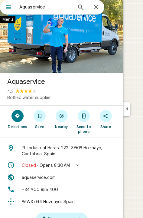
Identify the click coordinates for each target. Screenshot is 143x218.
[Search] (80, 8)
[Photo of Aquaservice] (61, 36)
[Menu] (8, 8)
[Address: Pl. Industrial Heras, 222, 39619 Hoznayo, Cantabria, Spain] (61, 150)
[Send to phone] (84, 121)
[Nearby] (62, 119)
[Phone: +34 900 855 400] (61, 189)
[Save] (40, 119)
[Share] (106, 119)
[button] (61, 165)
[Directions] (18, 119)
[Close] (96, 7)
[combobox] (45, 7)
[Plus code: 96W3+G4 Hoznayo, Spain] (61, 202)
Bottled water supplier (29, 97)
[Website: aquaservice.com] (61, 177)
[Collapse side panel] (126, 109)
